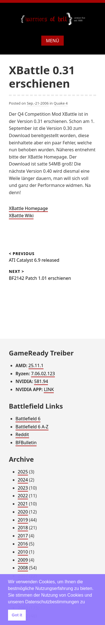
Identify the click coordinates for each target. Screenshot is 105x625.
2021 (23, 504)
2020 (23, 512)
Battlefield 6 (28, 419)
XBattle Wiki (21, 216)
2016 (23, 544)
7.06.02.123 (43, 373)
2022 (23, 496)
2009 (23, 560)
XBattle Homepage (28, 208)
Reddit (22, 434)
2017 (23, 536)
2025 (23, 472)
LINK (49, 389)
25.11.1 (36, 365)
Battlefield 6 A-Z (32, 427)
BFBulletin (26, 442)
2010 (23, 552)
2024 (23, 480)
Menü (52, 41)
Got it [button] (17, 615)
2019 (23, 520)
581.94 (41, 381)
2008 (23, 568)
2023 (23, 488)
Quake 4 (61, 103)
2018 (23, 528)
